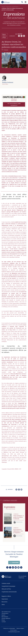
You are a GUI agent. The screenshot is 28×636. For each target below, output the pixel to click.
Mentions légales (20, 628)
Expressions (5, 599)
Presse (3, 620)
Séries (3, 604)
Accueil (3, 6)
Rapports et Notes (6, 596)
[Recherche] (22, 2)
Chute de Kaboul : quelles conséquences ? (15, 104)
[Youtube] (16, 567)
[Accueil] (5, 2)
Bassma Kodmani (7, 82)
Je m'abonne (15, 563)
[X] (21, 36)
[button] (26, 2)
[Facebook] (19, 36)
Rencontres (4, 602)
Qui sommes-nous (6, 611)
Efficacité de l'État (6, 589)
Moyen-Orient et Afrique (4, 36)
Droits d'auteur (13, 630)
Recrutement (5, 616)
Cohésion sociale (6, 584)
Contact (4, 621)
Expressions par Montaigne (12, 6)
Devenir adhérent (6, 618)
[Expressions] (14, 15)
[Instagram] (18, 567)
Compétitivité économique (8, 586)
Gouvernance (5, 613)
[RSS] (21, 567)
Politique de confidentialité (9, 628)
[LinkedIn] (24, 36)
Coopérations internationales (9, 592)
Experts (3, 615)
